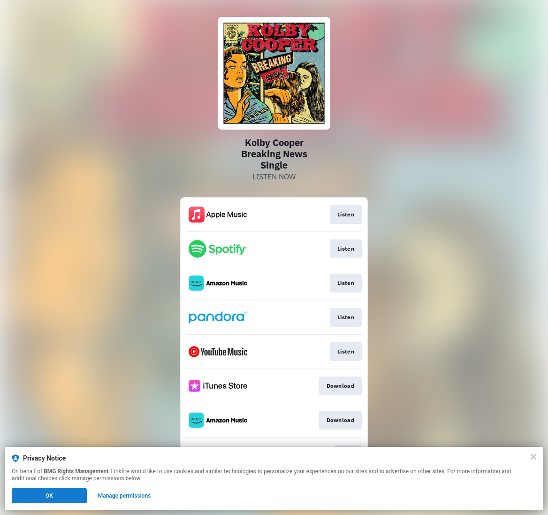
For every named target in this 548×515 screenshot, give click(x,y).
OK (49, 495)
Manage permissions (124, 495)
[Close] (533, 456)
